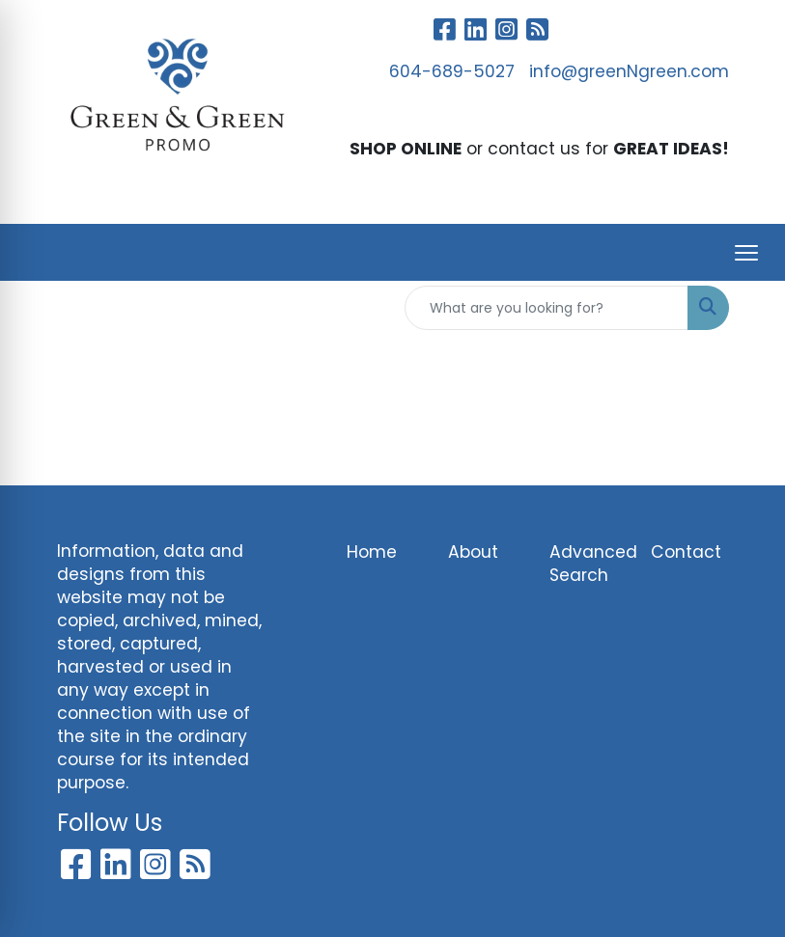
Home (372, 552)
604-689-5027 (452, 71)
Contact (686, 552)
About (473, 552)
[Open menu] (746, 253)
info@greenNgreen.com (629, 71)
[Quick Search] (546, 308)
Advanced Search (588, 563)
